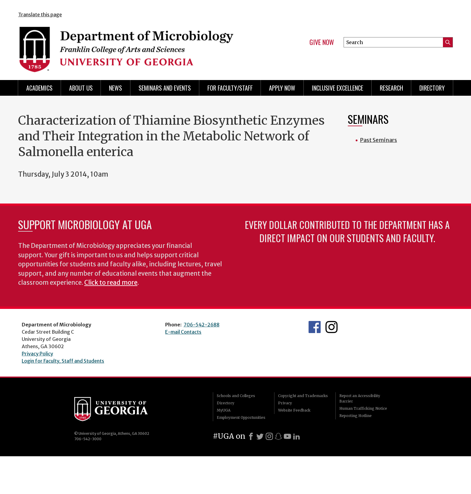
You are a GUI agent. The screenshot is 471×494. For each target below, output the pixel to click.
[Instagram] (269, 436)
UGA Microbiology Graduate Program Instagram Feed (331, 327)
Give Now (321, 42)
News (115, 87)
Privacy (285, 403)
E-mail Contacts (183, 332)
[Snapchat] (278, 436)
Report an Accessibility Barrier (359, 398)
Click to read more (110, 283)
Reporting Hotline (355, 415)
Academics (39, 87)
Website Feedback (294, 410)
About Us (81, 87)
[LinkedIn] (296, 436)
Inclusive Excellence (337, 87)
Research (391, 87)
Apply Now (282, 87)
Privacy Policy (37, 354)
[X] (260, 436)
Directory (432, 87)
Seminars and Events (165, 87)
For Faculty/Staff (230, 87)
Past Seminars (378, 139)
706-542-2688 (201, 325)
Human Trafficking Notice (363, 408)
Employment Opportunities (241, 417)
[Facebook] (251, 436)
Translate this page (40, 14)
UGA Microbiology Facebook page (315, 327)
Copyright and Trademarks (303, 395)
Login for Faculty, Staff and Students (63, 361)
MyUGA (223, 410)
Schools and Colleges (236, 395)
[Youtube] (287, 436)
